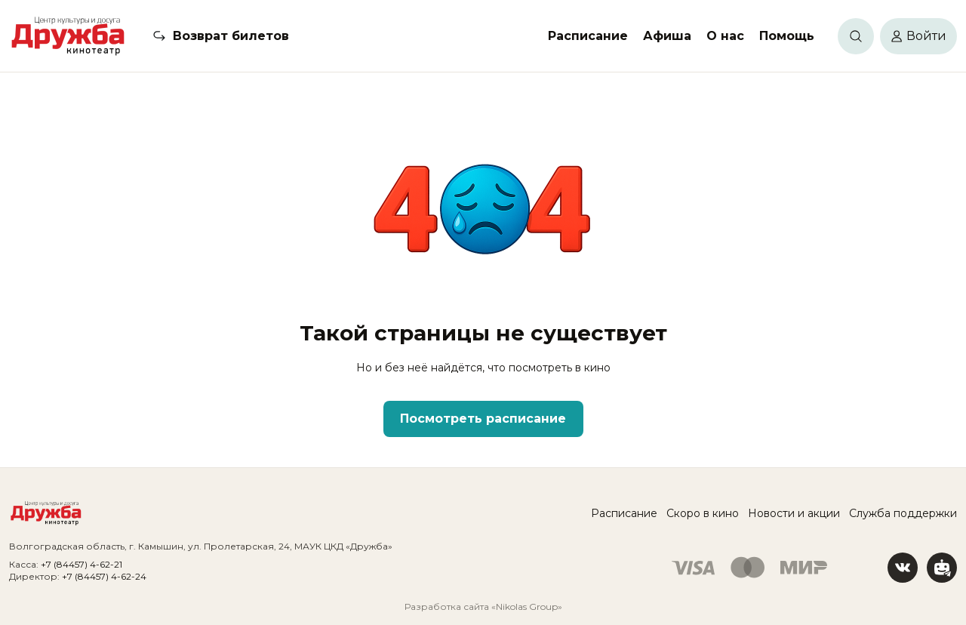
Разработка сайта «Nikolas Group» (483, 606)
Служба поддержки (903, 513)
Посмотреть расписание (483, 418)
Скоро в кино (702, 513)
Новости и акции (794, 513)
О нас (725, 36)
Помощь (786, 36)
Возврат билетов (231, 36)
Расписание (588, 36)
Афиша (667, 36)
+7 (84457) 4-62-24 (104, 576)
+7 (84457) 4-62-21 (81, 564)
